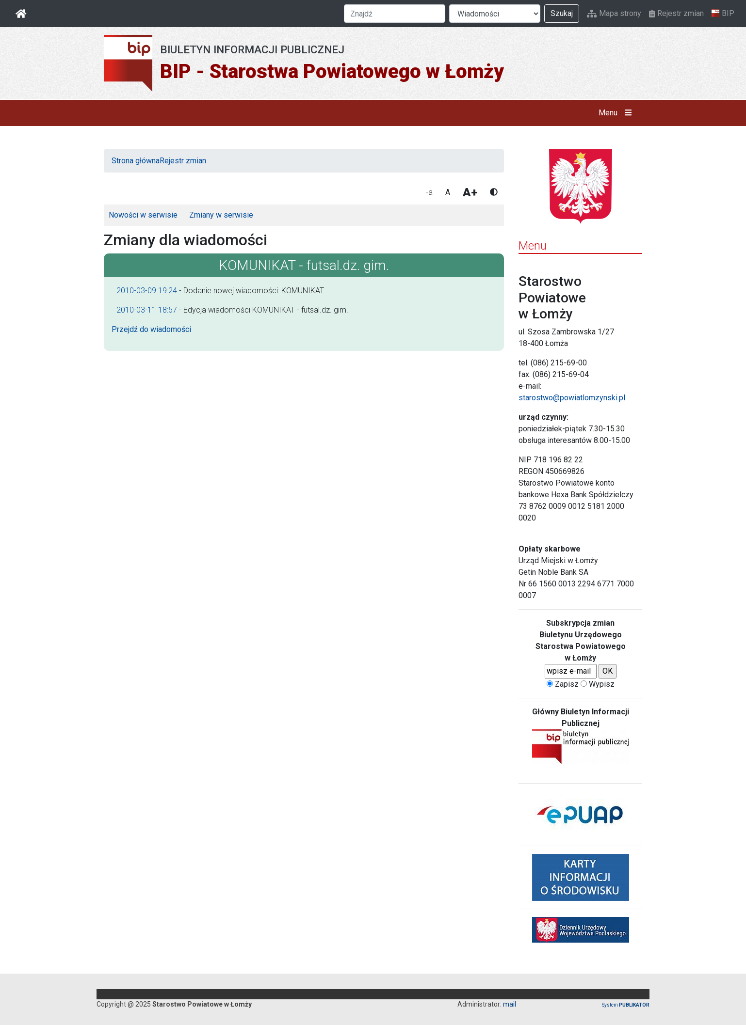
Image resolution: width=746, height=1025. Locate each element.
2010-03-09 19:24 (146, 290)
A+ (470, 192)
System (625, 1005)
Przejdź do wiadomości (151, 329)
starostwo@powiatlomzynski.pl (572, 397)
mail (509, 1004)
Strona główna (136, 160)
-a (429, 192)
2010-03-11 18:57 (146, 310)
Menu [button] (617, 113)
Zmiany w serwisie (221, 215)
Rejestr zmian (676, 13)
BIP (723, 13)
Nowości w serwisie (143, 215)
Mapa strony (614, 13)
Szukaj (562, 13)
